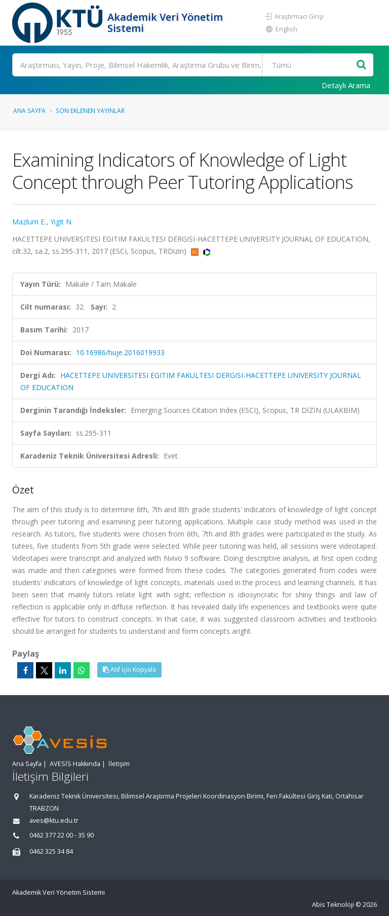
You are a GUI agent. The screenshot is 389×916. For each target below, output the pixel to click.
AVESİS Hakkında (75, 763)
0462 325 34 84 (51, 851)
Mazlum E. (29, 221)
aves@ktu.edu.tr (54, 820)
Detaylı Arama (346, 85)
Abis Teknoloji (333, 904)
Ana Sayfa (29, 110)
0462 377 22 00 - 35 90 (61, 835)
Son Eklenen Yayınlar (90, 110)
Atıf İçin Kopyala (129, 669)
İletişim (119, 763)
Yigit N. (61, 221)
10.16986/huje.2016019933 (120, 352)
